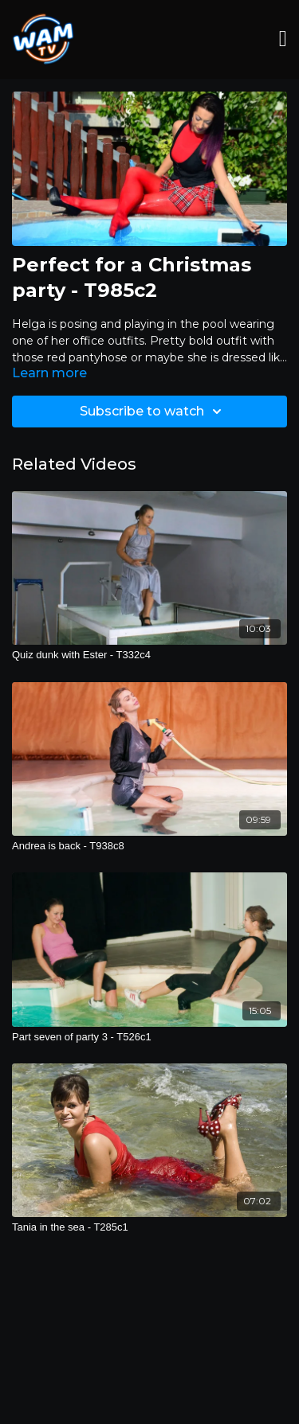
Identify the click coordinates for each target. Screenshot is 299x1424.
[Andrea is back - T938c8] (149, 846)
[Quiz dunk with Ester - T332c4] (149, 655)
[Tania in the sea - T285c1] (149, 1227)
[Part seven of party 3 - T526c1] (149, 1037)
